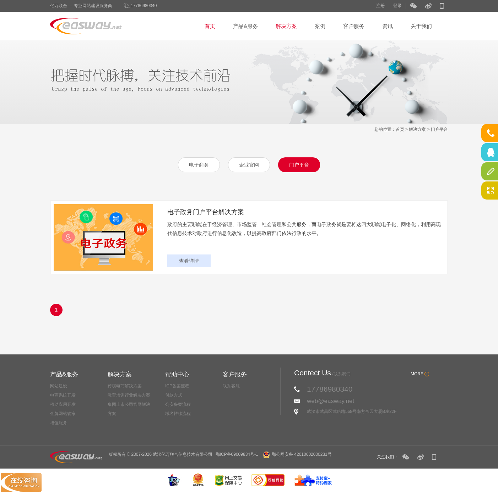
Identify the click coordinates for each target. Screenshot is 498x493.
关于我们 (421, 26)
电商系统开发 (63, 395)
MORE (417, 373)
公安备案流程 (178, 404)
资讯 (387, 26)
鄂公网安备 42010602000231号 (297, 454)
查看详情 (189, 261)
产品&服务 (245, 26)
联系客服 (231, 385)
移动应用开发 (63, 404)
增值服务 (58, 422)
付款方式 (173, 395)
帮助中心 (177, 374)
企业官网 (249, 165)
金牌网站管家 (63, 413)
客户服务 (353, 26)
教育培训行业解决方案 (129, 395)
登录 (397, 5)
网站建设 (58, 385)
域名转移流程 (178, 413)
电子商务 (199, 165)
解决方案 (286, 26)
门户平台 (439, 129)
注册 (380, 5)
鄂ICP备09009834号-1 (237, 454)
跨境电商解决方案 (125, 385)
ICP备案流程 (177, 385)
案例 (320, 26)
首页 (210, 26)
